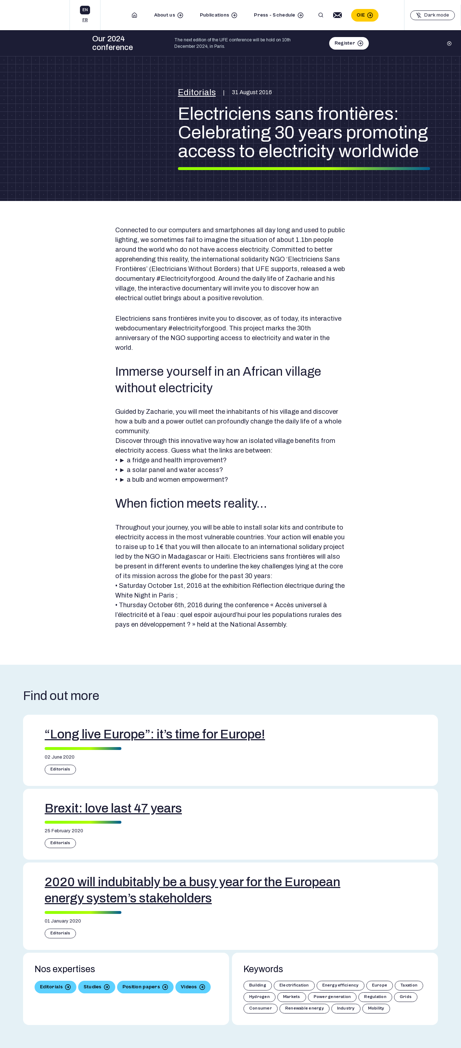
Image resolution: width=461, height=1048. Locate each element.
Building (257, 985)
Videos (189, 987)
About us (164, 15)
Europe (379, 985)
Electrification (294, 985)
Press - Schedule (274, 15)
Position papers (141, 987)
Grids (406, 996)
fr (85, 20)
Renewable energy (304, 1008)
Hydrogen (259, 996)
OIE (361, 15)
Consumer (260, 1008)
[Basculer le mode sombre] (432, 15)
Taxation (408, 985)
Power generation (332, 996)
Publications (214, 15)
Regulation (375, 996)
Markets (291, 996)
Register (345, 43)
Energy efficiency (340, 985)
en (85, 10)
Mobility (376, 1008)
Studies (93, 987)
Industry (346, 1008)
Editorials (197, 92)
